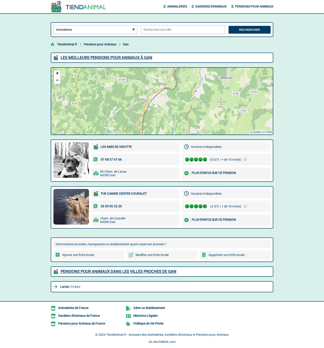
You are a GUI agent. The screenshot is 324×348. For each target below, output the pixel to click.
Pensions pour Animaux (254, 6)
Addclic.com (167, 342)
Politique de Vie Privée (148, 323)
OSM (269, 132)
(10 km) (70, 287)
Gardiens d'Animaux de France (79, 315)
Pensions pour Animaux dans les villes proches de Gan (118, 271)
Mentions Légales (145, 315)
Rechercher (249, 29)
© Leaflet (255, 132)
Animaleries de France (73, 308)
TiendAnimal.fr (67, 44)
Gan (126, 44)
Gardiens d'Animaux (211, 6)
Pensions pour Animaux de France (81, 323)
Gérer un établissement (149, 308)
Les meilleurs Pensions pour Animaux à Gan (106, 57)
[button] (57, 73)
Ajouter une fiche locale (78, 255)
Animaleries (177, 6)
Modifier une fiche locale (152, 255)
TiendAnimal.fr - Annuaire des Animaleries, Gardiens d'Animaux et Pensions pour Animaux (167, 334)
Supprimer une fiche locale (227, 255)
